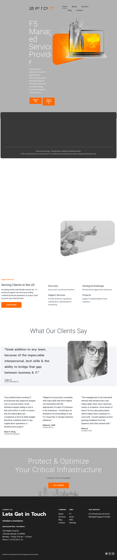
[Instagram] (113, 553)
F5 (70, 514)
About (74, 6)
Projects (86, 295)
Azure (71, 517)
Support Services (56, 295)
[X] (109, 553)
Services (85, 6)
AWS (71, 519)
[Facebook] (106, 553)
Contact (79, 10)
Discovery (53, 286)
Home (64, 6)
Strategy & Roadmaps (93, 286)
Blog (70, 10)
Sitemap (72, 522)
